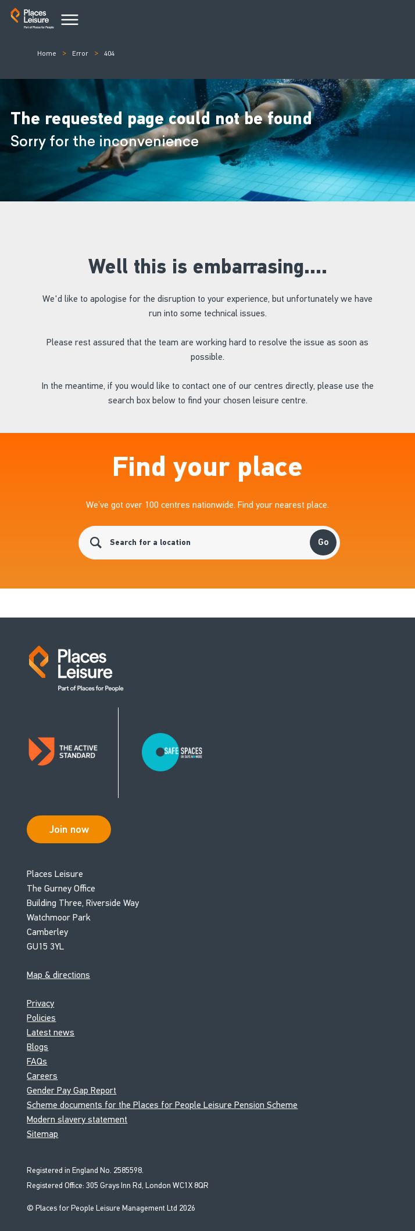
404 (109, 53)
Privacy (40, 1003)
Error (80, 53)
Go (323, 542)
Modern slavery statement (77, 1119)
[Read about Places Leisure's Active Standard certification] (73, 752)
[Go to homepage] (32, 21)
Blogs (37, 1046)
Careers (42, 1075)
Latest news (50, 1032)
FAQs (37, 1061)
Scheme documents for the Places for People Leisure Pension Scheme (162, 1104)
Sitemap (42, 1133)
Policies (41, 1017)
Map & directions (58, 974)
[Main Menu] (70, 20)
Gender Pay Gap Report (71, 1090)
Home (46, 53)
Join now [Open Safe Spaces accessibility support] (69, 829)
